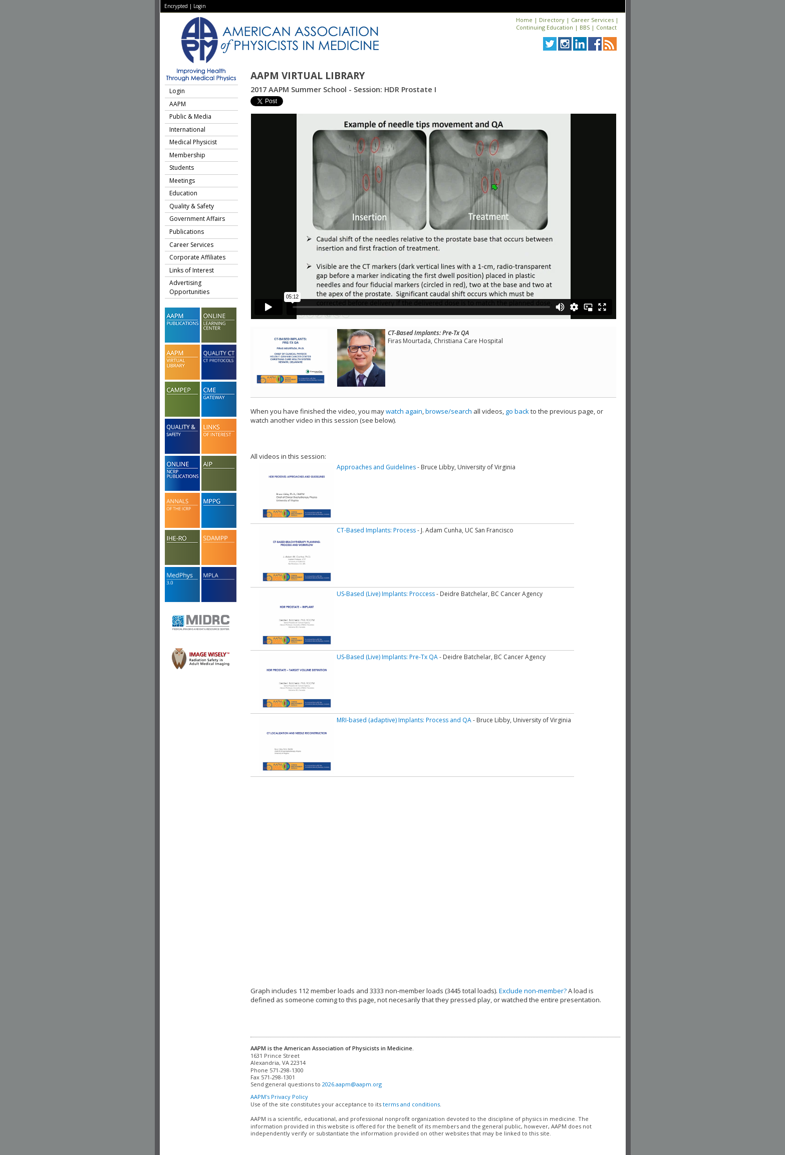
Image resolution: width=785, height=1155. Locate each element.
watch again (404, 411)
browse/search (448, 411)
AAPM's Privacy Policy (279, 1096)
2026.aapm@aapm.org (352, 1084)
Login (199, 6)
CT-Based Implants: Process (376, 530)
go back (517, 411)
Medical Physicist (193, 142)
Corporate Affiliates (197, 257)
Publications (186, 231)
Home (524, 20)
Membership (187, 155)
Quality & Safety (191, 206)
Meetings (182, 180)
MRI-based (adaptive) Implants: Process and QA (404, 720)
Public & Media (190, 116)
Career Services (592, 20)
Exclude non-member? (533, 990)
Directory (552, 20)
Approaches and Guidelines (376, 467)
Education (183, 193)
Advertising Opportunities (189, 287)
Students (181, 167)
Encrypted (176, 6)
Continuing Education (544, 27)
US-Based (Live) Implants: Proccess (386, 594)
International (187, 129)
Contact (606, 27)
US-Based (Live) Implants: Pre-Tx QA (387, 657)
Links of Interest (191, 270)
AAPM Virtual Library (307, 75)
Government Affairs (197, 218)
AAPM (177, 104)
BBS (585, 27)
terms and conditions (411, 1104)
